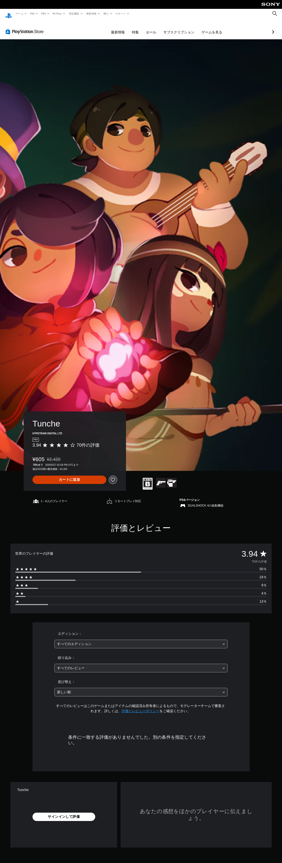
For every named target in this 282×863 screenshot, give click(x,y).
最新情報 (91, 13)
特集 (109, 27)
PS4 (43, 13)
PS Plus (57, 13)
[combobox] (140, 639)
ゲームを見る (185, 27)
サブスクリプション (152, 27)
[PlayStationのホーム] (8, 14)
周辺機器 (74, 13)
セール (125, 27)
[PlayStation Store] (25, 27)
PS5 (32, 13)
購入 (106, 13)
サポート (120, 13)
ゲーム (19, 13)
